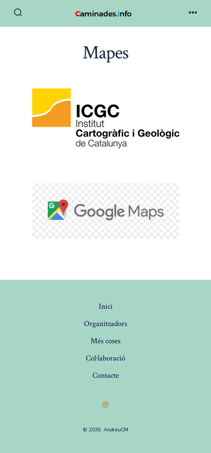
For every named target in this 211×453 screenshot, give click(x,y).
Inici (106, 306)
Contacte (105, 375)
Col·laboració (105, 358)
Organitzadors (105, 324)
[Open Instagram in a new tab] (106, 404)
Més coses (105, 341)
